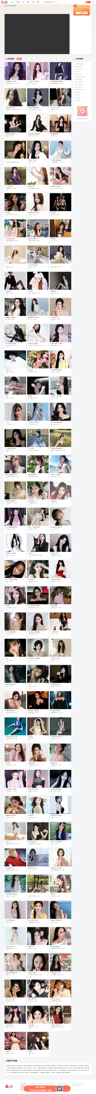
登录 (88, 2)
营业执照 (33, 1083)
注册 (93, 2)
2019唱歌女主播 (78, 79)
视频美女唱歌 (78, 92)
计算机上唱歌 (78, 100)
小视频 (17, 3)
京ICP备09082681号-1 (50, 1083)
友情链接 (22, 1085)
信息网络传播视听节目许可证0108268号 (39, 1085)
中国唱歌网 (77, 94)
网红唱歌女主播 (78, 74)
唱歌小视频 (77, 97)
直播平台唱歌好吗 (79, 82)
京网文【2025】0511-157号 (63, 1083)
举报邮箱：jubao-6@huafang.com (64, 1087)
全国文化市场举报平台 (50, 1087)
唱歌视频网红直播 (79, 84)
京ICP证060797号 (40, 1083)
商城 (28, 3)
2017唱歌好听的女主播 (80, 76)
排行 (23, 2)
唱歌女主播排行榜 (79, 87)
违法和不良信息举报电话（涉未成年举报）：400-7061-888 (42, 1089)
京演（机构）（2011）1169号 (77, 1083)
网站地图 (22, 1087)
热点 (8, 5)
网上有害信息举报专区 (76, 1085)
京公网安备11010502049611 (63, 1085)
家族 (38, 3)
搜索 (56, 2)
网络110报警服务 (34, 1087)
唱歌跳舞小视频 (78, 66)
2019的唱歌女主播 (79, 69)
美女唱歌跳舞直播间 (79, 89)
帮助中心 (22, 1089)
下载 (33, 2)
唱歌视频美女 (78, 71)
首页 (12, 3)
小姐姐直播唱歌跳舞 (79, 64)
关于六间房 (23, 1083)
